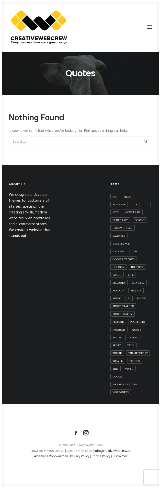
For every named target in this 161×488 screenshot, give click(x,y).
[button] (149, 27)
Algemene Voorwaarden (51, 456)
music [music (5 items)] (117, 298)
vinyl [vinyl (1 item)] (129, 368)
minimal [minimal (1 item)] (138, 282)
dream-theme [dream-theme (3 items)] (122, 227)
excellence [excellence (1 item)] (121, 243)
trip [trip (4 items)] (115, 368)
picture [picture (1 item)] (118, 321)
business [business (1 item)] (119, 204)
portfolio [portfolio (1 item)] (137, 321)
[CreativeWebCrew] (39, 27)
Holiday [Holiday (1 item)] (119, 267)
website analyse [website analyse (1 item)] (125, 384)
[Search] (80, 141)
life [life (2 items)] (131, 274)
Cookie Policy (101, 456)
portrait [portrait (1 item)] (119, 329)
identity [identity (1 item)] (137, 267)
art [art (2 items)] (115, 196)
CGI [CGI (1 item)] (146, 204)
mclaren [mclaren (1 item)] (119, 282)
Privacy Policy (79, 456)
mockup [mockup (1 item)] (118, 290)
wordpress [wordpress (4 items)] (121, 392)
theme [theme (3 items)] (117, 353)
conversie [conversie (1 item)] (132, 212)
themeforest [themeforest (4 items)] (138, 353)
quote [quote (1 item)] (136, 329)
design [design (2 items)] (140, 220)
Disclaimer (120, 456)
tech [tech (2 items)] (130, 345)
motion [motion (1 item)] (136, 290)
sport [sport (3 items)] (117, 345)
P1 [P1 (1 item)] (129, 298)
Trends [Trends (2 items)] (134, 360)
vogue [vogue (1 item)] (117, 376)
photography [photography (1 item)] (123, 313)
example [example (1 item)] (119, 235)
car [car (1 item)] (135, 204)
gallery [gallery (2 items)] (119, 251)
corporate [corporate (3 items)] (120, 220)
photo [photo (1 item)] (141, 298)
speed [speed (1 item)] (134, 337)
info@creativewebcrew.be (112, 451)
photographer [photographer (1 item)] (123, 306)
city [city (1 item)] (116, 212)
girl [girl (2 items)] (134, 251)
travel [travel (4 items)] (118, 360)
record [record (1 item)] (118, 337)
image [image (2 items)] (117, 274)
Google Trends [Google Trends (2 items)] (124, 259)
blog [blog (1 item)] (128, 196)
